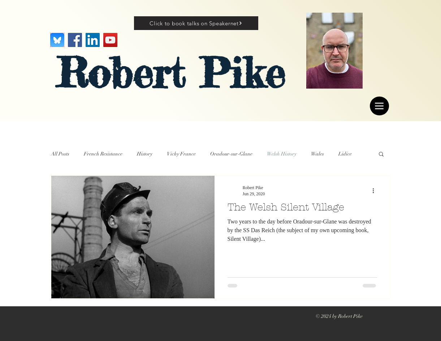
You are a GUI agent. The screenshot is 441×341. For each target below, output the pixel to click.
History (144, 154)
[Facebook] (75, 40)
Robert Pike (170, 73)
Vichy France (181, 154)
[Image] (57, 40)
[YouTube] (110, 40)
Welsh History (282, 154)
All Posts (60, 154)
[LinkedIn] (93, 40)
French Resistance (103, 154)
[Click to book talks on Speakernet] (196, 23)
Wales (317, 154)
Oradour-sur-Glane (231, 154)
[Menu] (379, 106)
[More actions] (376, 190)
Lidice (345, 154)
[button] (381, 154)
